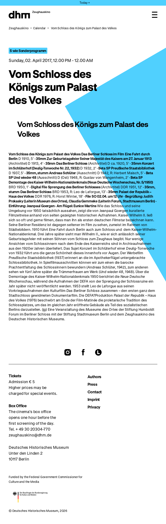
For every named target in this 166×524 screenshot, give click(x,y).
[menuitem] (123, 377)
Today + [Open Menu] (85, 2)
